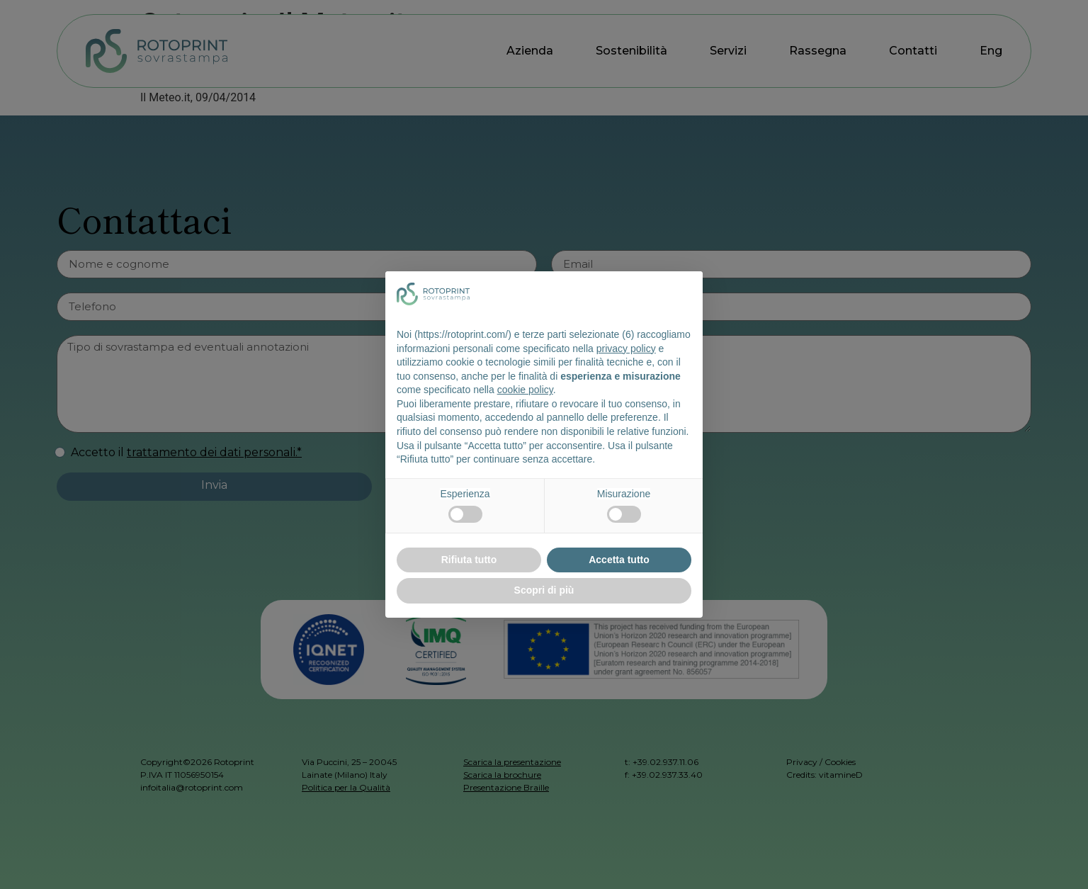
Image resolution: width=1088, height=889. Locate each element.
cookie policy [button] (525, 389)
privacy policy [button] (626, 348)
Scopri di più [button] (544, 590)
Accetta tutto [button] (619, 559)
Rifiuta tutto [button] (469, 559)
